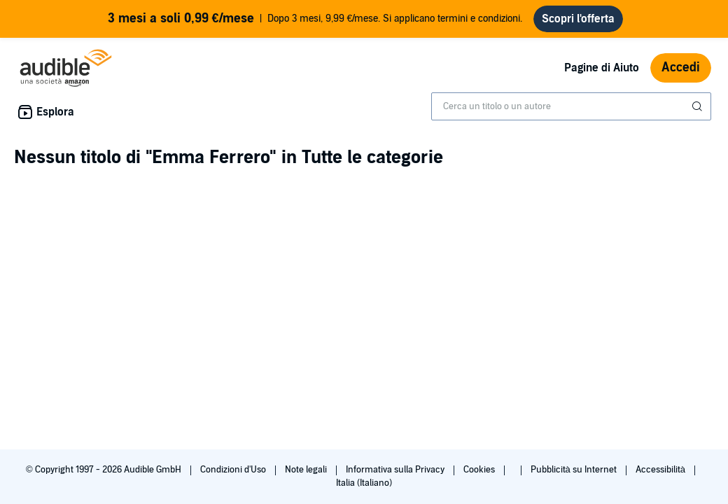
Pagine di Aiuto (601, 68)
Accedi (681, 67)
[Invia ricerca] (698, 106)
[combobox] (571, 106)
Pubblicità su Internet (575, 469)
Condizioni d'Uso (234, 469)
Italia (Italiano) (364, 483)
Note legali (307, 469)
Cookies (480, 469)
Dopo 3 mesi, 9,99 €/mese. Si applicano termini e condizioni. (315, 19)
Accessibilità (661, 469)
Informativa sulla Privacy (396, 469)
